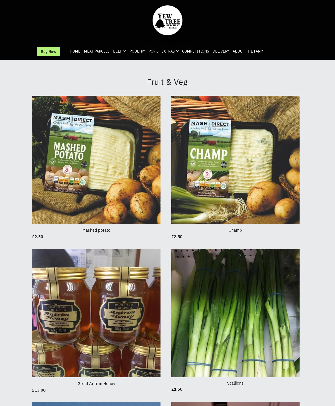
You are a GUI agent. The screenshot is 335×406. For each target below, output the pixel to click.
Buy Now (48, 51)
